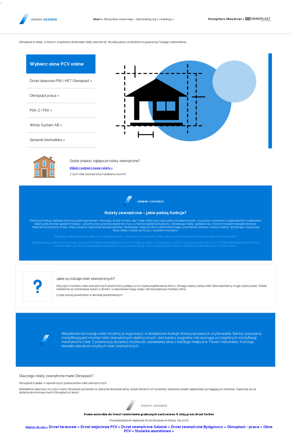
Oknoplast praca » (44, 96)
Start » (98, 19)
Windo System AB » (46, 125)
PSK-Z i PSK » (41, 110)
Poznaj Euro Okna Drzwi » (226, 19)
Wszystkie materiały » (119, 19)
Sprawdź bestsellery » (47, 140)
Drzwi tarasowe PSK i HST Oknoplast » (61, 81)
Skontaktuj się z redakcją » (155, 19)
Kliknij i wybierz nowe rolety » (91, 168)
